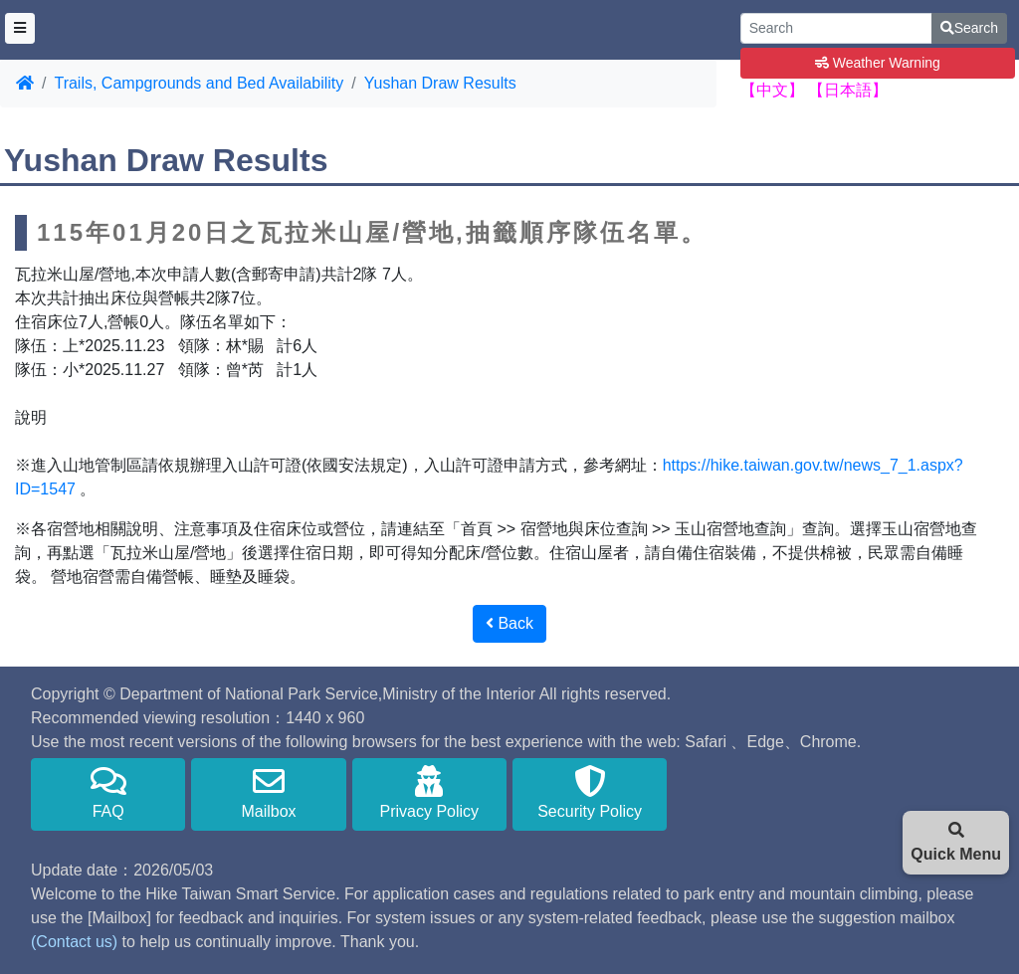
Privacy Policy (429, 792)
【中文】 (772, 90)
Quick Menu (956, 842)
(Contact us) (74, 941)
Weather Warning (877, 63)
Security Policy (589, 792)
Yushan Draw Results (440, 83)
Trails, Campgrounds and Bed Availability (198, 83)
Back (509, 623)
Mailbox (268, 792)
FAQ (108, 792)
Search (969, 28)
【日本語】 (848, 90)
